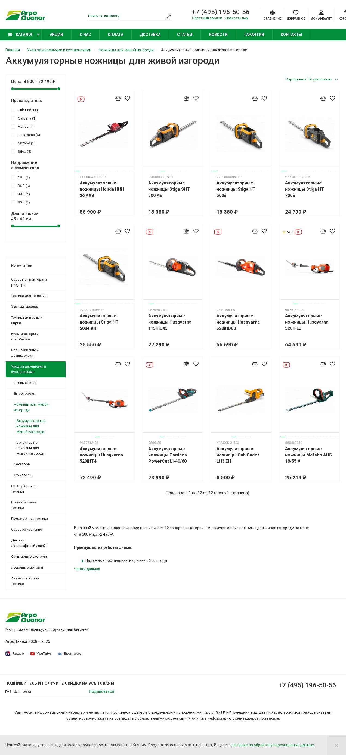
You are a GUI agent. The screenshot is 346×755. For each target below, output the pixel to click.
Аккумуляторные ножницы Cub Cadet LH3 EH (238, 455)
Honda (22, 126)
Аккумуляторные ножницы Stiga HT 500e (236, 189)
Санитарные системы (29, 556)
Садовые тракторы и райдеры (29, 282)
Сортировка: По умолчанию (309, 79)
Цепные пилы (25, 383)
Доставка (150, 34)
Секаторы (22, 464)
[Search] (169, 16)
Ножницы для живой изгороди (31, 407)
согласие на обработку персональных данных (272, 745)
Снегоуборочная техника (24, 488)
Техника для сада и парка (26, 320)
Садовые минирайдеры (254, 633)
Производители (134, 648)
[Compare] (272, 15)
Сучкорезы (23, 475)
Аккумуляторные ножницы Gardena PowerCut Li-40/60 (167, 455)
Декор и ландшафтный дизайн (29, 543)
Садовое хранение (26, 529)
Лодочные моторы (27, 567)
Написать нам (236, 18)
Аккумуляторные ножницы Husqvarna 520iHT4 (101, 455)
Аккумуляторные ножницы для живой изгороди (31, 426)
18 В (20, 177)
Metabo (23, 142)
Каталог (20, 34)
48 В (20, 194)
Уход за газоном (25, 307)
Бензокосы (242, 648)
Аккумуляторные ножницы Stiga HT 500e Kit (99, 322)
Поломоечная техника (29, 518)
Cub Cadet (25, 109)
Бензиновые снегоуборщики (258, 671)
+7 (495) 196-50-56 (221, 12)
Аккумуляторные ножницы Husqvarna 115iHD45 (169, 322)
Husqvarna (25, 134)
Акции (56, 34)
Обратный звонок (207, 18)
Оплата (115, 34)
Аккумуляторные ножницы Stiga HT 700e (304, 189)
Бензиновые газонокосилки (258, 640)
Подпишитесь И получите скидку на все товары (59, 710)
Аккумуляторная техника (25, 581)
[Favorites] (296, 15)
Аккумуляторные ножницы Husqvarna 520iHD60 (238, 322)
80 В (20, 202)
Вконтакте (69, 653)
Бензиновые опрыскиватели (258, 663)
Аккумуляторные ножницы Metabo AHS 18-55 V (308, 455)
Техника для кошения (29, 296)
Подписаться (101, 718)
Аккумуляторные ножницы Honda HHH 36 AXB (102, 189)
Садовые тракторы (250, 625)
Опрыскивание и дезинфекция (25, 353)
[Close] (336, 745)
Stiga (21, 151)
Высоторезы (25, 393)
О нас (85, 34)
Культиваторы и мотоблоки (25, 336)
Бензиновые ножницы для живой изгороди (30, 447)
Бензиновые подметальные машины (266, 678)
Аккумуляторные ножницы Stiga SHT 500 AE (169, 189)
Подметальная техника (23, 505)
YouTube (40, 653)
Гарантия (254, 34)
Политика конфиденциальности (149, 633)
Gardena (23, 118)
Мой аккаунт (321, 15)
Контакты (291, 34)
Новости (218, 34)
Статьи (184, 34)
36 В (20, 185)
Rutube (14, 653)
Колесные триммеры (251, 656)
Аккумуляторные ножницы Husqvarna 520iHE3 (306, 322)
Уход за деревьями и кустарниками (28, 369)
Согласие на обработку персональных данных (161, 640)
